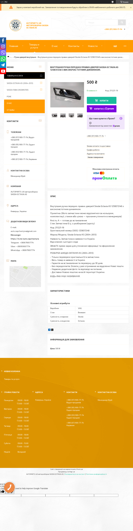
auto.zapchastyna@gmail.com (23, 231)
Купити (104, 100)
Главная (13, 45)
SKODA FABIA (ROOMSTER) (17, 90)
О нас (55, 45)
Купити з (104, 108)
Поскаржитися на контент (75, 474)
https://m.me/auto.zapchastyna (25, 239)
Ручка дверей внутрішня (25, 57)
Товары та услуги (11, 379)
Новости (93, 45)
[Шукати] (122, 22)
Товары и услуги (34, 46)
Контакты (73, 45)
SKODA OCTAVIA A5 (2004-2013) (20, 83)
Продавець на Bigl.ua (66, 472)
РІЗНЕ (9, 96)
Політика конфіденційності (96, 474)
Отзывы (10, 110)
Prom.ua (80, 469)
